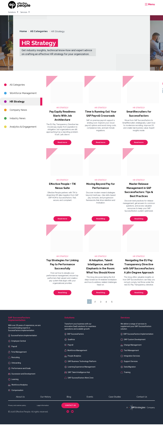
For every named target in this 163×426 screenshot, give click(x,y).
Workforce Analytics (18, 386)
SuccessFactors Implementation (22, 337)
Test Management (130, 352)
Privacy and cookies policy (17, 407)
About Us (20, 398)
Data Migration (128, 368)
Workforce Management (20, 94)
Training (125, 374)
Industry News (14, 120)
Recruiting (14, 359)
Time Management (17, 354)
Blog (122, 3)
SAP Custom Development (133, 341)
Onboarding (14, 365)
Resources (98, 3)
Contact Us (142, 398)
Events (130, 3)
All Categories (14, 86)
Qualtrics (69, 341)
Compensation (15, 392)
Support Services (129, 363)
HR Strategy (14, 103)
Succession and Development (21, 375)
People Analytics (72, 358)
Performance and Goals (19, 370)
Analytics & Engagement (20, 128)
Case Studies (111, 3)
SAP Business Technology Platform (80, 363)
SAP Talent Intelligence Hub (77, 374)
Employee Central (17, 343)
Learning (13, 381)
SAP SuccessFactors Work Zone (78, 379)
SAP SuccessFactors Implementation (137, 336)
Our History (45, 398)
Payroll (12, 348)
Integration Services (130, 358)
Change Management (131, 347)
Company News (15, 111)
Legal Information (43, 407)
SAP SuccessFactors (74, 336)
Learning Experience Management (79, 368)
